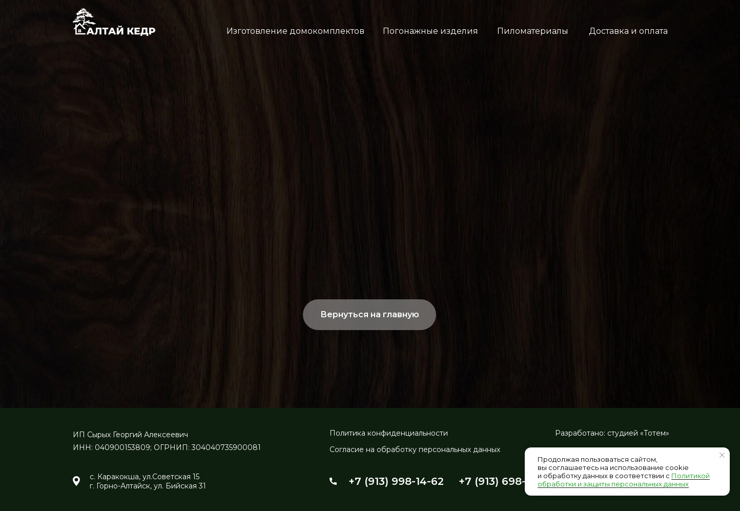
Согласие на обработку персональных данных (415, 449)
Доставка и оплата (628, 31)
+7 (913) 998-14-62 (396, 481)
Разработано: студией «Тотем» (612, 433)
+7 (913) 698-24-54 (507, 481)
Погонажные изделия (430, 31)
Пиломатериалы (532, 31)
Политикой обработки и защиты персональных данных (624, 480)
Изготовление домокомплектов (295, 31)
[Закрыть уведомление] (722, 455)
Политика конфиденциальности (389, 433)
